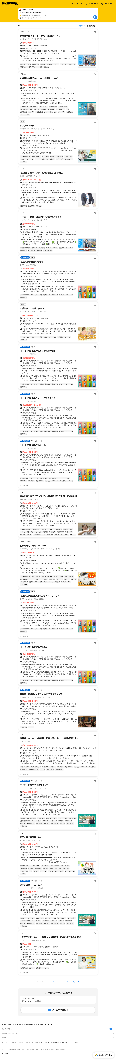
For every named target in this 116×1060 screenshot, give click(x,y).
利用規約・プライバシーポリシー (37, 1049)
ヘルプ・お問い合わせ (9, 1049)
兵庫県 (14, 1042)
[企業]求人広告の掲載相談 (57, 1049)
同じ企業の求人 (25, 485)
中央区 (28, 1042)
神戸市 (21, 1042)
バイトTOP (5, 1042)
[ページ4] (63, 982)
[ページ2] (54, 982)
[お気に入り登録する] (95, 32)
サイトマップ (21, 1049)
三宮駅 (36, 1042)
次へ (75, 981)
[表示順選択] (92, 26)
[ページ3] (58, 982)
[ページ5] (67, 982)
